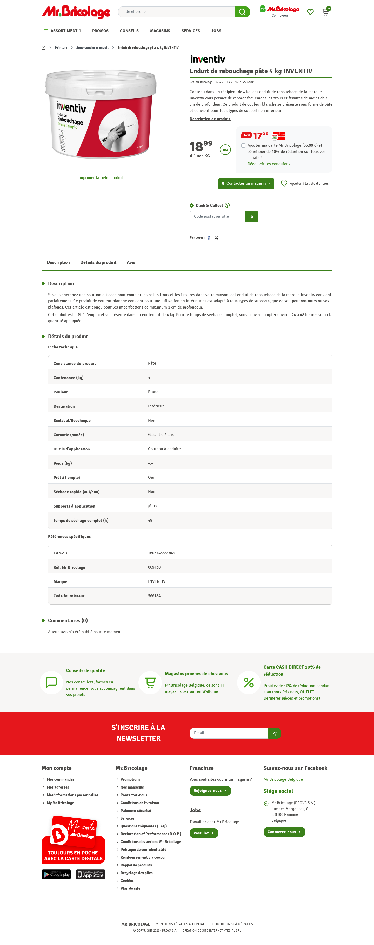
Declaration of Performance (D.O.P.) (150, 834)
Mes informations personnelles (72, 795)
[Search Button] (242, 11)
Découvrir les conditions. (269, 164)
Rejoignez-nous (207, 790)
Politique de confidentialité (143, 849)
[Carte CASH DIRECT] (248, 681)
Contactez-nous (133, 795)
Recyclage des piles (136, 873)
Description (58, 262)
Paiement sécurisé (135, 810)
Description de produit (211, 119)
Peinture (61, 48)
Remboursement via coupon (143, 857)
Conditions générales (232, 924)
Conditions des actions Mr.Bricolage (150, 841)
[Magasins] (150, 681)
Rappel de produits (136, 865)
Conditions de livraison (139, 802)
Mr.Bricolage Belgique (283, 779)
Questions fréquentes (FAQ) (143, 826)
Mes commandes (60, 779)
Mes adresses (58, 787)
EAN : (230, 82)
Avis (131, 262)
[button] (325, 12)
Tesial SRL (233, 930)
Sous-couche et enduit (92, 48)
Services (127, 818)
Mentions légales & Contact (181, 924)
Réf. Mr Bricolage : (202, 82)
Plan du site (130, 888)
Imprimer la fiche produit (100, 177)
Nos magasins (132, 787)
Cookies (127, 880)
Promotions (130, 779)
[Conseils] (51, 681)
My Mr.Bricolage (60, 802)
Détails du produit (98, 262)
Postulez (201, 833)
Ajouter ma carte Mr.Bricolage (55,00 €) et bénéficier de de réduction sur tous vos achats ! (286, 151)
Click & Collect (209, 205)
